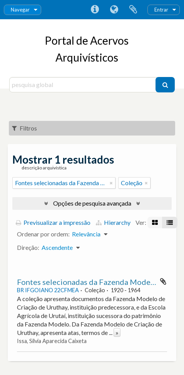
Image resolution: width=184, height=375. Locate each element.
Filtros (24, 128)
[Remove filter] (111, 183)
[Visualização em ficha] (154, 222)
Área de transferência (133, 9)
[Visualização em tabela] (169, 222)
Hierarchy (113, 222)
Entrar (161, 10)
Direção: (28, 247)
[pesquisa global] (83, 84)
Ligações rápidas (94, 9)
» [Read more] (117, 332)
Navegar (20, 10)
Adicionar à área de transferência (163, 281)
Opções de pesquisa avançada (92, 203)
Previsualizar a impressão (53, 222)
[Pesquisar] (165, 84)
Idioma (114, 9)
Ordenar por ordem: (43, 234)
